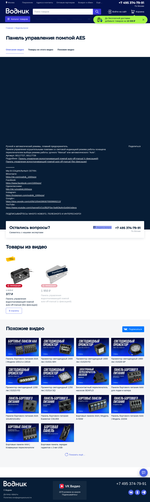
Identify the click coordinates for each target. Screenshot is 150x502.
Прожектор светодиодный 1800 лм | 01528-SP (127, 360)
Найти (97, 12)
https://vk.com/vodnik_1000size (21, 177)
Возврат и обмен (85, 2)
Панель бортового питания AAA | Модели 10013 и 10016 (22, 360)
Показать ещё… (77, 454)
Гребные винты (43, 19)
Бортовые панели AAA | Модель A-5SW (92, 417)
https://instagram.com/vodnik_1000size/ (25, 195)
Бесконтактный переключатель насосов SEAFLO (92, 388)
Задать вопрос (104, 227)
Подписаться (135, 329)
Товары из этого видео (40, 49)
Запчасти (62, 19)
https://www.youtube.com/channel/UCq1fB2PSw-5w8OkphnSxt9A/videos (41, 207)
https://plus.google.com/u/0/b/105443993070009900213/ (33, 201)
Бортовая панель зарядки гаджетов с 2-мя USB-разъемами (54, 446)
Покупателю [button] (27, 2)
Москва (11, 2)
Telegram (143, 492)
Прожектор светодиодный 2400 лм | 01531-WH (57, 360)
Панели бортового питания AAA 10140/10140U (22, 417)
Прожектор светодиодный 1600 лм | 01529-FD (92, 360)
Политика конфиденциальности (18, 497)
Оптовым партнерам (66, 2)
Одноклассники (137, 492)
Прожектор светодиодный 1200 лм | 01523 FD (22, 388)
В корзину (14, 310)
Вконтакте (131, 492)
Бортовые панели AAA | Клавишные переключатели (20, 446)
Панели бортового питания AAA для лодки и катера (127, 388)
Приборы (77, 19)
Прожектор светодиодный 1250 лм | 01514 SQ (57, 388)
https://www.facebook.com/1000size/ (23, 183)
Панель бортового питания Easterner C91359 (54, 417)
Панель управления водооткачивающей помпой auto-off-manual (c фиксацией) (58, 158)
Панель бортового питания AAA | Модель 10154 (127, 417)
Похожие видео (65, 49)
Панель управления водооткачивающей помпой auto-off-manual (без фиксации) (46, 161)
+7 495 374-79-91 (131, 3)
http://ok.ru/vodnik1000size (19, 189)
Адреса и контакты (44, 2)
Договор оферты (11, 494)
